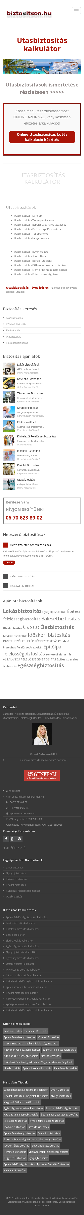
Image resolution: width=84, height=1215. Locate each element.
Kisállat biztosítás (22, 585)
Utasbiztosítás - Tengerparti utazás (34, 220)
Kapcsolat (14, 791)
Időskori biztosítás (22, 576)
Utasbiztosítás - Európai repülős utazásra (37, 229)
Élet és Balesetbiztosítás (45, 1145)
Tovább (9, 562)
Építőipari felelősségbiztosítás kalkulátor (29, 1004)
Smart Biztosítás (60, 1089)
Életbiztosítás (13, 330)
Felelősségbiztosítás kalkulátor (23, 969)
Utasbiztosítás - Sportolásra (30, 256)
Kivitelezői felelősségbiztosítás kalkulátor (29, 981)
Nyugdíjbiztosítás (28, 407)
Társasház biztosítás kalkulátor (23, 975)
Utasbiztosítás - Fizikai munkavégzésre (36, 274)
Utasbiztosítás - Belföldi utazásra (33, 260)
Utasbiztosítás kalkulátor (20, 964)
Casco (31, 627)
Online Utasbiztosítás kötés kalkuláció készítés (42, 137)
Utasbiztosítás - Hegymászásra (31, 238)
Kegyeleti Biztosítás (37, 1096)
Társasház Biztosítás (30, 393)
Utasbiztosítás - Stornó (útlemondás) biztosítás (40, 269)
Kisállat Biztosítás (28, 465)
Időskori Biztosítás (28, 450)
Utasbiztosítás (13, 336)
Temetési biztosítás (59, 654)
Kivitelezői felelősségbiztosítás (30, 545)
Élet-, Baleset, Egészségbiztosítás (59, 1114)
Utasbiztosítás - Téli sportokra (31, 233)
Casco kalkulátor (15, 935)
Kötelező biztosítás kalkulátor (22, 929)
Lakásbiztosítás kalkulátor (20, 923)
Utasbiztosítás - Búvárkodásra (31, 251)
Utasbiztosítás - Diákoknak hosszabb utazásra (40, 265)
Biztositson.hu (21, 1197)
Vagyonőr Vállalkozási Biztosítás (22, 1049)
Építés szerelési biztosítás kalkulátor (26, 987)
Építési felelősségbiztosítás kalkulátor (27, 917)
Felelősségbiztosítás (17, 343)
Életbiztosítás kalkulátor (19, 940)
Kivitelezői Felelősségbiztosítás (36, 436)
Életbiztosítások (27, 422)
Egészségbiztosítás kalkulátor (22, 946)
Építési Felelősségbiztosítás (19, 1037)
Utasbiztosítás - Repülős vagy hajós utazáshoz (40, 224)
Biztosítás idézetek (38, 1127)
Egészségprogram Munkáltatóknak (23, 1108)
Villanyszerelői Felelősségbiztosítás (48, 1152)
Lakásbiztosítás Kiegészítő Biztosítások (26, 1089)
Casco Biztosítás (13, 1043)
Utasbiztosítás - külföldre (28, 215)
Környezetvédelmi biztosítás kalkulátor (28, 998)
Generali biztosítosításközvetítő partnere (43, 760)
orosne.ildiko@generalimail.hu (26, 796)
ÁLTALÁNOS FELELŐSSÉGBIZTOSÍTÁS (29, 659)
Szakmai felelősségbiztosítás (41, 1043)
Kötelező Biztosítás (29, 379)
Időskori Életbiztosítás (16, 1145)
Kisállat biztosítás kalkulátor (22, 993)
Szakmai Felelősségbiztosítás (59, 1049)
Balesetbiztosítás (60, 618)
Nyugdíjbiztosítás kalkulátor (22, 952)
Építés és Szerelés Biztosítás (53, 1164)
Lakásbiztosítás (14, 318)
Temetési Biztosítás (15, 1152)
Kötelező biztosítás (16, 324)
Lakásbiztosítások (28, 364)
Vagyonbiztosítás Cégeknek (57, 1062)
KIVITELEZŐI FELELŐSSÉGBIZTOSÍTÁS (30, 641)
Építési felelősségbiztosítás (19, 1164)
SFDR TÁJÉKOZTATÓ (14, 848)
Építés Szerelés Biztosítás (37, 1068)
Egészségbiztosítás (40, 665)
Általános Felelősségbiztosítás (21, 1056)
